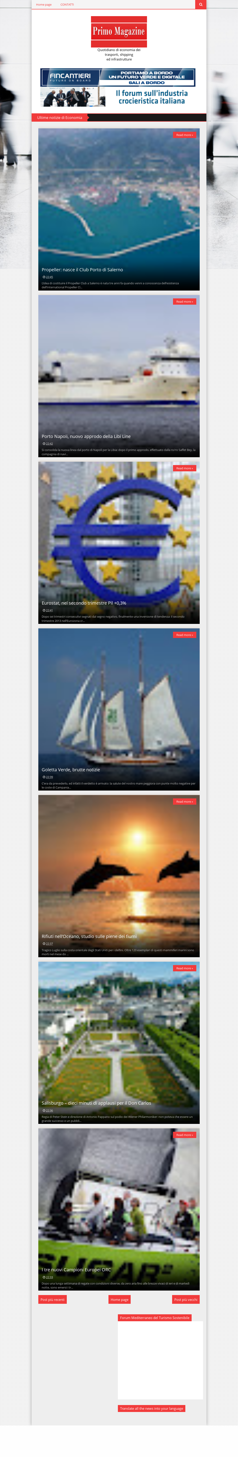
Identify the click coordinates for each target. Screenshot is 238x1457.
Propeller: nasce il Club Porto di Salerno (80, 274)
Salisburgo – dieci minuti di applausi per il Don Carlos (94, 1130)
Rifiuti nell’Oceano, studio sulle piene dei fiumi (86, 959)
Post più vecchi (188, 1331)
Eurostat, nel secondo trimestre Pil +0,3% (81, 616)
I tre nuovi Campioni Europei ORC (74, 1301)
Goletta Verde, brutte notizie (68, 788)
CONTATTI (65, 4)
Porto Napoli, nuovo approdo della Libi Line (83, 445)
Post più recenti (50, 1331)
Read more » (187, 135)
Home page (41, 4)
